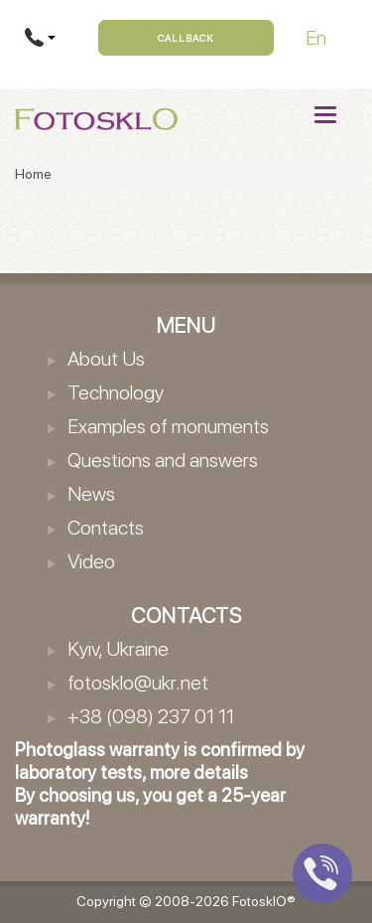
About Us (106, 359)
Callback (186, 38)
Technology (115, 392)
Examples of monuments (168, 426)
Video (91, 561)
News (91, 494)
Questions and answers (162, 460)
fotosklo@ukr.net (137, 682)
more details (199, 772)
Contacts (105, 527)
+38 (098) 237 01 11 (150, 716)
